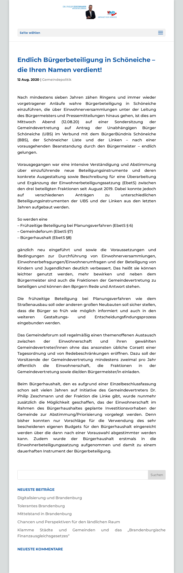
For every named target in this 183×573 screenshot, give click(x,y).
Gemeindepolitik (56, 79)
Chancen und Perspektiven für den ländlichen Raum (68, 522)
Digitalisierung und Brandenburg (49, 498)
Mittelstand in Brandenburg (44, 514)
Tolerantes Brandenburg (41, 506)
